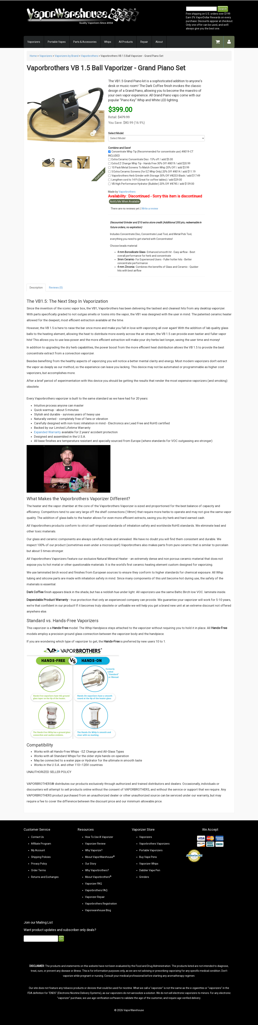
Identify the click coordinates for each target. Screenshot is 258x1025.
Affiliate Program (41, 843)
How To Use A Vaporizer (99, 837)
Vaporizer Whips (148, 863)
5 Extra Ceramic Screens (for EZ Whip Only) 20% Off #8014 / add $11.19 (153, 171)
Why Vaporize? (93, 850)
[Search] (201, 8)
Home (33, 55)
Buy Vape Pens (148, 856)
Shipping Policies (41, 856)
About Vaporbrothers (98, 876)
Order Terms (38, 870)
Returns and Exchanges (45, 876)
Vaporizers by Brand (66, 55)
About (159, 41)
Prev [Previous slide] (46, 164)
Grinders (144, 876)
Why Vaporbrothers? (97, 870)
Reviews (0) (56, 287)
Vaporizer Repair (95, 896)
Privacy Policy (39, 863)
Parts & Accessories (85, 41)
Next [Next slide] (86, 164)
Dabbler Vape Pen (149, 870)
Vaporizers (33, 41)
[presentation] (52, 952)
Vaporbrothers (89, 55)
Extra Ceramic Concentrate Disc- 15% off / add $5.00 (142, 159)
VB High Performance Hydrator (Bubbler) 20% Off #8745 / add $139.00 (153, 183)
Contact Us (37, 837)
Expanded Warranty (47, 432)
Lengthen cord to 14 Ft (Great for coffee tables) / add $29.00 (147, 179)
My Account (38, 850)
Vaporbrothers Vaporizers (154, 843)
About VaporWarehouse (100, 856)
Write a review (150, 208)
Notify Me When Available (125, 201)
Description (36, 287)
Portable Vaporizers (151, 850)
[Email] (41, 938)
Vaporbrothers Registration (101, 903)
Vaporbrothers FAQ (96, 890)
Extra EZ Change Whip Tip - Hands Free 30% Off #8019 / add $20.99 (151, 163)
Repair (144, 41)
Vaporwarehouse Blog (98, 910)
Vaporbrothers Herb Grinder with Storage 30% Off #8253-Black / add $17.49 (156, 175)
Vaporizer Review (95, 843)
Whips (107, 41)
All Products (126, 41)
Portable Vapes (57, 41)
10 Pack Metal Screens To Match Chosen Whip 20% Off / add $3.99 (150, 167)
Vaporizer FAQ (93, 883)
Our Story (90, 863)
